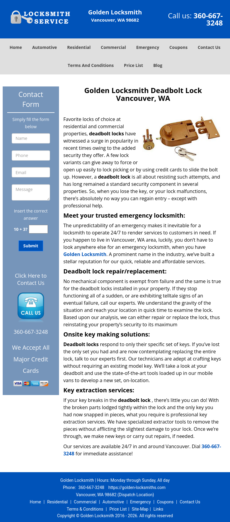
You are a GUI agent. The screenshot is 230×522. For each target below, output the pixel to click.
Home (16, 47)
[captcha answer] (38, 229)
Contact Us (209, 47)
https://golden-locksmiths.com (137, 487)
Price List (133, 65)
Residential (78, 47)
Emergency (147, 47)
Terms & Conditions (85, 509)
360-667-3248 (208, 19)
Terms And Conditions (91, 65)
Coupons (178, 47)
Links (158, 509)
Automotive (44, 47)
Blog (157, 65)
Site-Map (140, 509)
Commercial (113, 47)
